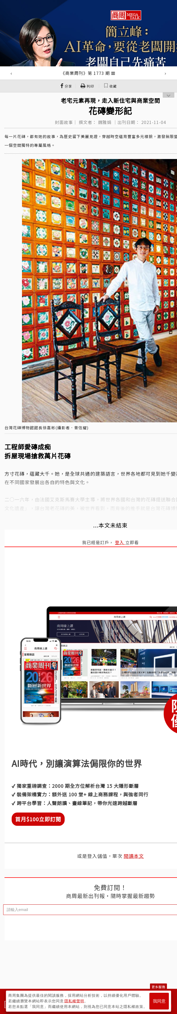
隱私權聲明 (74, 1001)
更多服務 (158, 987)
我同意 (159, 1001)
